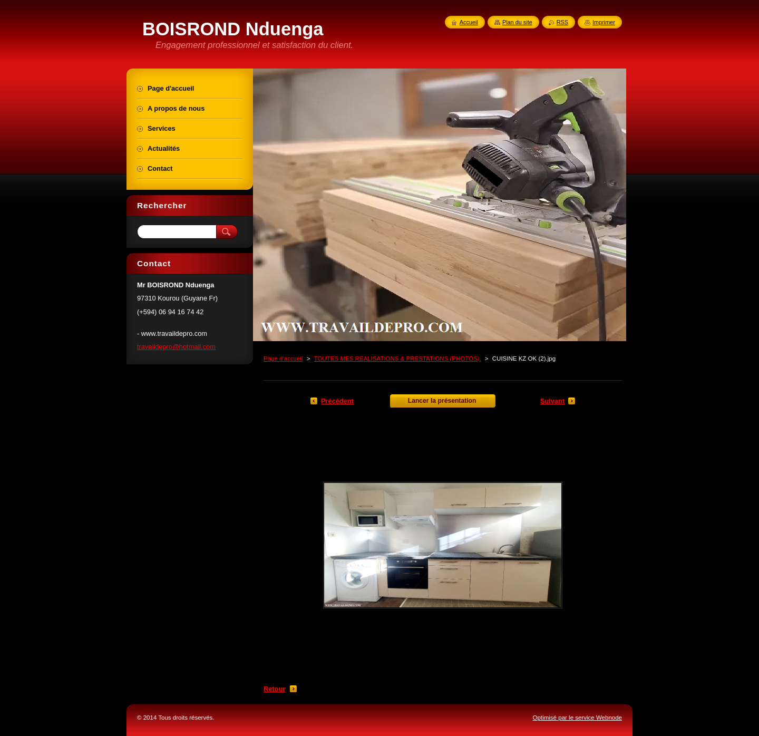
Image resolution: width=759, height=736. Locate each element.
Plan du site (517, 22)
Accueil (469, 22)
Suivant (552, 401)
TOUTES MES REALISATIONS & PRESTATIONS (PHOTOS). (397, 358)
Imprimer (603, 22)
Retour (274, 689)
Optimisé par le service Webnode (577, 717)
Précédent (337, 401)
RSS (562, 22)
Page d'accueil (283, 358)
